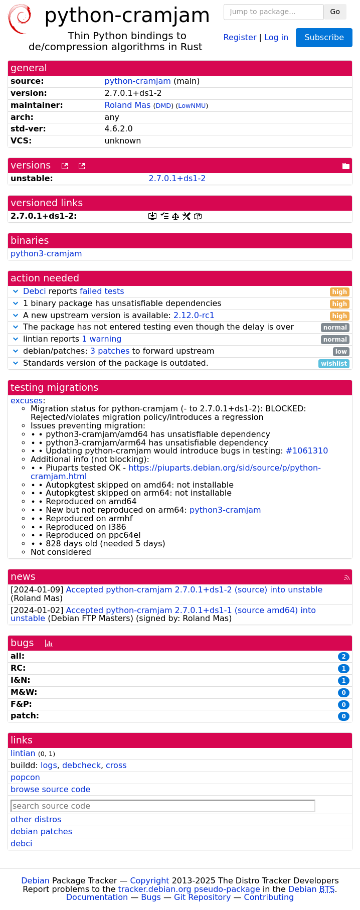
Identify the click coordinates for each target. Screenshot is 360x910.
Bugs (151, 897)
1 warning (101, 339)
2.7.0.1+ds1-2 (177, 178)
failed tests (102, 291)
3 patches (110, 351)
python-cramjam (138, 81)
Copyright (149, 880)
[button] (15, 291)
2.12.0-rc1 (194, 315)
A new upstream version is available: (180, 316)
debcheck (81, 765)
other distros (36, 819)
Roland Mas (128, 105)
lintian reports (180, 339)
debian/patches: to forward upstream (180, 351)
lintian (23, 753)
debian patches (41, 831)
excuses (27, 400)
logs (49, 765)
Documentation (97, 897)
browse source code (50, 789)
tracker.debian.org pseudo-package (189, 889)
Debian (35, 880)
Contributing (269, 897)
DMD (163, 105)
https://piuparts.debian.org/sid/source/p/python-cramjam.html (176, 472)
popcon (25, 777)
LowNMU (192, 105)
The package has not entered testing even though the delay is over (180, 327)
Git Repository (202, 897)
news (23, 576)
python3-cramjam (46, 253)
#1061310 (307, 451)
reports (180, 291)
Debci (34, 291)
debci (21, 843)
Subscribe (324, 37)
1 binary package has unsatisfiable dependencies (180, 303)
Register (240, 37)
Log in (276, 37)
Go (335, 12)
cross (116, 765)
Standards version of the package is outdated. (180, 363)
